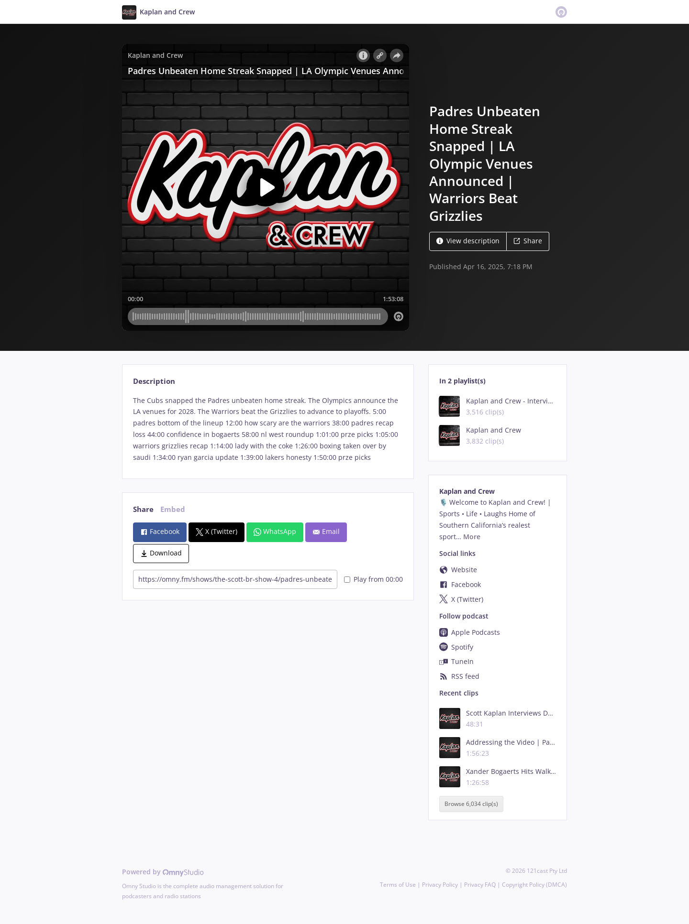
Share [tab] (143, 509)
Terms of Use (398, 885)
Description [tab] (154, 381)
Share (527, 240)
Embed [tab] (172, 509)
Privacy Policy (440, 885)
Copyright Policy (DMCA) (534, 885)
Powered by (163, 871)
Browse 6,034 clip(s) (471, 804)
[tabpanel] (267, 429)
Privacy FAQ (480, 885)
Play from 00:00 (373, 579)
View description (468, 240)
